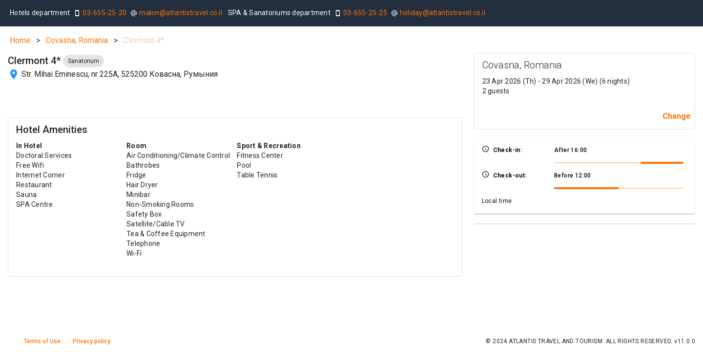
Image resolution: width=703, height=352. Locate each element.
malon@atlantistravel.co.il (180, 13)
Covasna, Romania (77, 40)
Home (20, 40)
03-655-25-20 (104, 13)
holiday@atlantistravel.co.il (442, 13)
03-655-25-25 (365, 13)
